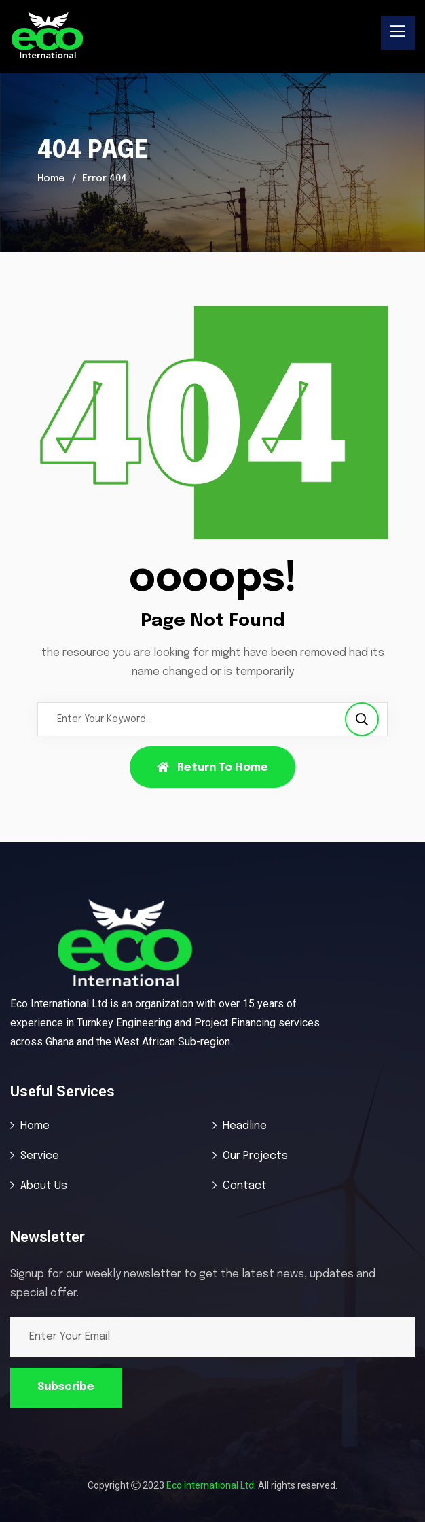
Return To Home (212, 767)
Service (39, 1156)
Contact (245, 1186)
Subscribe (65, 1387)
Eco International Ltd (210, 1485)
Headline (245, 1126)
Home (50, 179)
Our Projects (255, 1156)
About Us (43, 1186)
